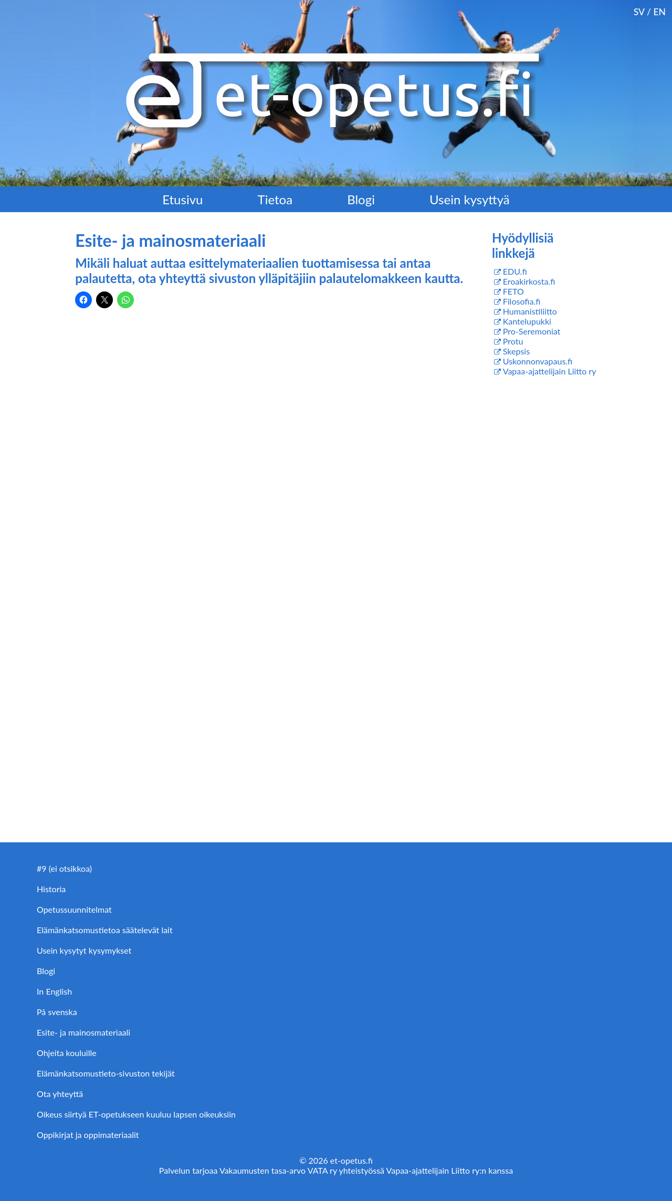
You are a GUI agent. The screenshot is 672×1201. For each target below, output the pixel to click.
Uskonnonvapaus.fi (537, 361)
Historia (51, 889)
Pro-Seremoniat (532, 331)
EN (659, 11)
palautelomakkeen (372, 278)
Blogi (361, 199)
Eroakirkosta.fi (529, 281)
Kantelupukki (527, 321)
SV (639, 11)
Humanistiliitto (530, 311)
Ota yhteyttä (60, 1094)
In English (54, 991)
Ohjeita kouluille (67, 1053)
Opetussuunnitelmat (74, 909)
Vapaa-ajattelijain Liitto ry (549, 371)
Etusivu (182, 199)
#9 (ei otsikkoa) (64, 868)
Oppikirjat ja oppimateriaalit (88, 1135)
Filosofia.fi (522, 301)
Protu (513, 341)
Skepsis (516, 351)
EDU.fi (515, 271)
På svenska (57, 1012)
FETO (513, 291)
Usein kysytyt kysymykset (84, 950)
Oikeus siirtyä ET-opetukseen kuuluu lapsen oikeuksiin (136, 1114)
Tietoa (275, 199)
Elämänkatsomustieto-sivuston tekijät (106, 1073)
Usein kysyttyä (469, 199)
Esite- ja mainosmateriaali (83, 1032)
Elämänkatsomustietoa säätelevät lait (105, 930)
